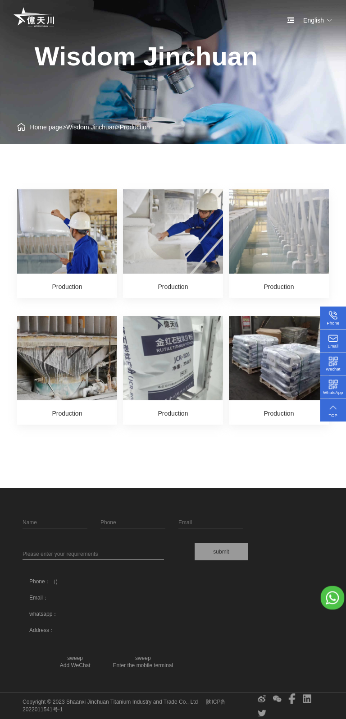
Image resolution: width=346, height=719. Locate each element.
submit (221, 552)
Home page (46, 127)
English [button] (317, 20)
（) (54, 581)
